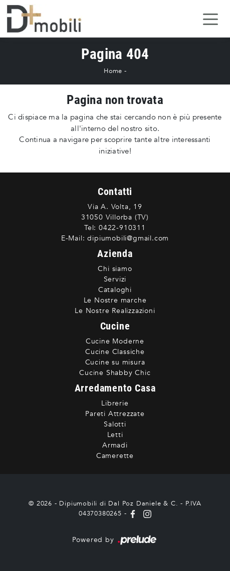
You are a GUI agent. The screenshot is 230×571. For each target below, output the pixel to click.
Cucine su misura (115, 362)
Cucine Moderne (115, 341)
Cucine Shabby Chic (114, 373)
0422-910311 (122, 227)
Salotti (115, 424)
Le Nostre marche (115, 300)
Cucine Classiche (115, 351)
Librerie (114, 403)
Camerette (115, 455)
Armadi (115, 445)
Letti (115, 435)
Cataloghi (115, 289)
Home (113, 71)
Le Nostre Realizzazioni (115, 311)
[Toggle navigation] (210, 19)
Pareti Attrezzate (115, 413)
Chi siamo (115, 269)
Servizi (115, 279)
